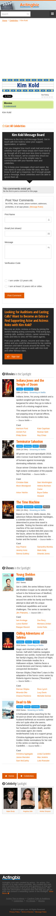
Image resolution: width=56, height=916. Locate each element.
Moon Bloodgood (23, 486)
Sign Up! (13, 356)
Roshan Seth (42, 432)
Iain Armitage (21, 620)
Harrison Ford (22, 428)
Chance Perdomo (23, 696)
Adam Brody (10, 811)
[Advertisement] (28, 50)
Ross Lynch (42, 689)
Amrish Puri (21, 432)
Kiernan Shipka (22, 689)
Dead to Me (23, 702)
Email (13, 228)
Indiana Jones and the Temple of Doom (30, 382)
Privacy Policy (15, 912)
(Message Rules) (36, 207)
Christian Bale (22, 482)
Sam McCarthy (22, 761)
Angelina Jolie (27, 811)
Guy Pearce (21, 547)
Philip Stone (21, 435)
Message (9, 242)
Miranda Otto (21, 692)
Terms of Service (27, 912)
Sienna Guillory (22, 553)
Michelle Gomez (44, 696)
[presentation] (27, 271)
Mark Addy (41, 550)
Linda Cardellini (43, 754)
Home (9, 776)
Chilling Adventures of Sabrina (30, 635)
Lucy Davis (41, 692)
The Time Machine (28, 502)
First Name (10, 214)
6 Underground (10, 106)
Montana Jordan (44, 624)
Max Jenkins (42, 757)
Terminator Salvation (29, 441)
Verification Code (12, 263)
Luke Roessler (43, 761)
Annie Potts (42, 627)
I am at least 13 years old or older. (23, 286)
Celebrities (27, 776)
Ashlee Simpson (45, 811)
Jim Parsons (22, 613)
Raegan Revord (23, 627)
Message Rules (41, 912)
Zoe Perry (41, 620)
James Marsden (23, 757)
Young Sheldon (25, 574)
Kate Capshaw (43, 428)
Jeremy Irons (21, 550)
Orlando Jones (43, 553)
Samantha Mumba (45, 547)
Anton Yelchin (22, 492)
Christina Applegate (24, 754)
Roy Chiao (41, 435)
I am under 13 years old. (19, 280)
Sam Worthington (44, 482)
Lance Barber (22, 624)
